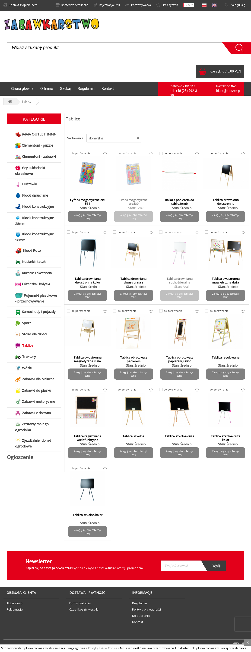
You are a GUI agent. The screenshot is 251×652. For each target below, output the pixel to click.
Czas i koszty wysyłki (83, 609)
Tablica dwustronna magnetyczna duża (226, 280)
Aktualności (14, 603)
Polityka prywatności (146, 609)
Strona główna (21, 88)
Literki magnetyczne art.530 (134, 201)
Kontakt (108, 88)
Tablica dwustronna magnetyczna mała (88, 359)
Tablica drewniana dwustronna (226, 201)
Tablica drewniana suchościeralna (180, 280)
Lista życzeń (167, 5)
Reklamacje (14, 609)
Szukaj (65, 88)
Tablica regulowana (225, 357)
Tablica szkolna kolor (87, 515)
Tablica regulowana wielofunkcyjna (87, 438)
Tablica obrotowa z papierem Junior (179, 359)
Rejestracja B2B (107, 5)
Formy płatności (80, 603)
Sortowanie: (75, 138)
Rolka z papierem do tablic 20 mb (179, 201)
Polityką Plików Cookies (103, 648)
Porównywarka (138, 5)
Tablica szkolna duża (179, 436)
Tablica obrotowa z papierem (133, 359)
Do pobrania (141, 616)
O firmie (46, 88)
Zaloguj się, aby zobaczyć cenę (87, 216)
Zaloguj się (234, 5)
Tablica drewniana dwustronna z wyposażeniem (133, 282)
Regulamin (86, 88)
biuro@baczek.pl (228, 91)
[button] (113, 138)
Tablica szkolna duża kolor (225, 438)
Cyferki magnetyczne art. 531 (87, 201)
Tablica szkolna (133, 436)
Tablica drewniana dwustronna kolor (88, 280)
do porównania (80, 153)
